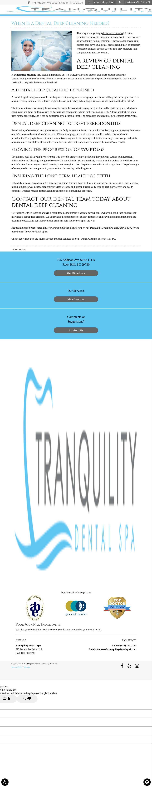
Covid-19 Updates (100, 2)
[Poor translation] (27, 699)
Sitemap (27, 667)
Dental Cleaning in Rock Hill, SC (98, 238)
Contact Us (76, 330)
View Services (76, 299)
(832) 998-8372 (124, 227)
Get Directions (76, 273)
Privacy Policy (16, 667)
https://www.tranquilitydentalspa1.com (62, 227)
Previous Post (19, 249)
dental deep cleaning (112, 33)
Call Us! (133, 2)
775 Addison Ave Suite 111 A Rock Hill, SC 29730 (55, 2)
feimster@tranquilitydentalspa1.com (116, 649)
